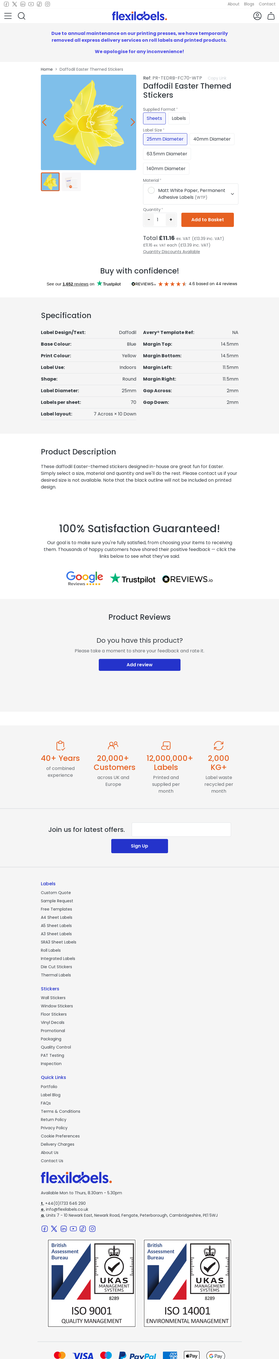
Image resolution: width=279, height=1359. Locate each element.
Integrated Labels (58, 958)
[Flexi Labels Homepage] (139, 16)
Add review (140, 664)
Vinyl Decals (52, 1022)
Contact (267, 4)
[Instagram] (48, 4)
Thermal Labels (56, 975)
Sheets (154, 118)
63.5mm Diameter (167, 154)
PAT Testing (52, 1055)
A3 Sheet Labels (56, 934)
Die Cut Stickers (56, 967)
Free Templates (56, 909)
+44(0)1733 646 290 (63, 1203)
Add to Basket (207, 219)
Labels (179, 118)
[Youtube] (31, 4)
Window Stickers (57, 1006)
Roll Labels (51, 950)
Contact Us (52, 1161)
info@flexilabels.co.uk (64, 1209)
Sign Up (139, 846)
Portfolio (49, 1086)
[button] (8, 16)
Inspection (51, 1063)
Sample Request (57, 901)
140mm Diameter (166, 168)
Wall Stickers (53, 998)
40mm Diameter (212, 139)
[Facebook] (6, 4)
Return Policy (53, 1119)
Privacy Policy (54, 1128)
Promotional (53, 1031)
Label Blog (50, 1095)
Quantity (152, 209)
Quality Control (56, 1047)
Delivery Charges (57, 1144)
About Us (49, 1152)
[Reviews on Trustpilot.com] (132, 578)
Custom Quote (56, 892)
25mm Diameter (165, 139)
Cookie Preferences (60, 1136)
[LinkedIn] (23, 4)
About (234, 4)
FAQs (46, 1103)
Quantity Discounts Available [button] (171, 251)
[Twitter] (15, 4)
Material (151, 180)
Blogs (249, 4)
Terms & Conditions (60, 1111)
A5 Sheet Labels (56, 925)
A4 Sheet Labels (56, 917)
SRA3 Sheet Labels (58, 942)
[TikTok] (39, 4)
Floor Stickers (54, 1014)
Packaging (51, 1039)
